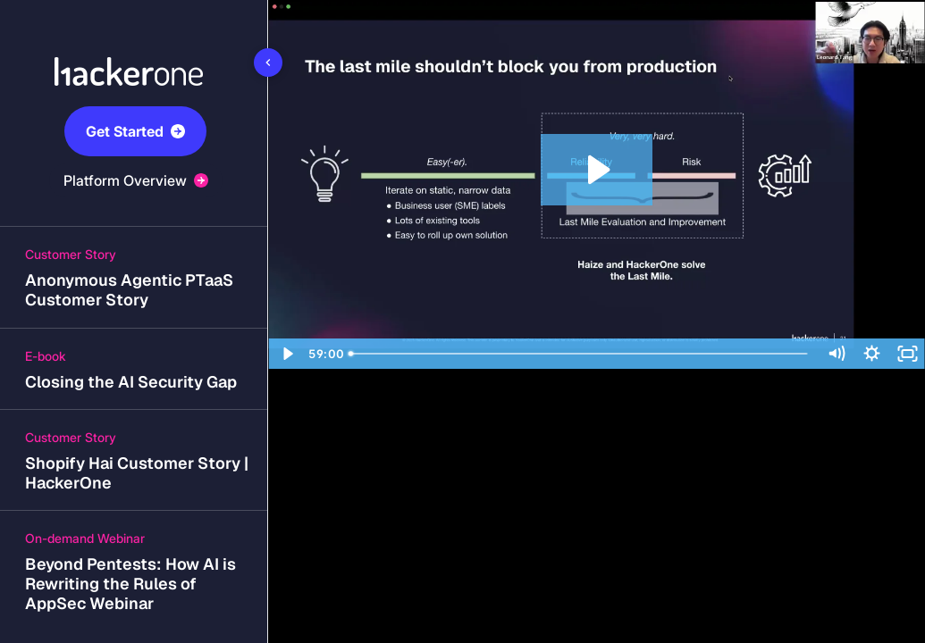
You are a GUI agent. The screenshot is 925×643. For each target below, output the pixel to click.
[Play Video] (286, 353)
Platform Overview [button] (135, 180)
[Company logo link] (134, 49)
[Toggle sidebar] (268, 62)
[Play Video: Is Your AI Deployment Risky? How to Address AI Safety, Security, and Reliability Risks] (596, 169)
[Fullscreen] (907, 353)
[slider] (580, 353)
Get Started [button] (135, 131)
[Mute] (836, 353)
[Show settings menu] (871, 353)
